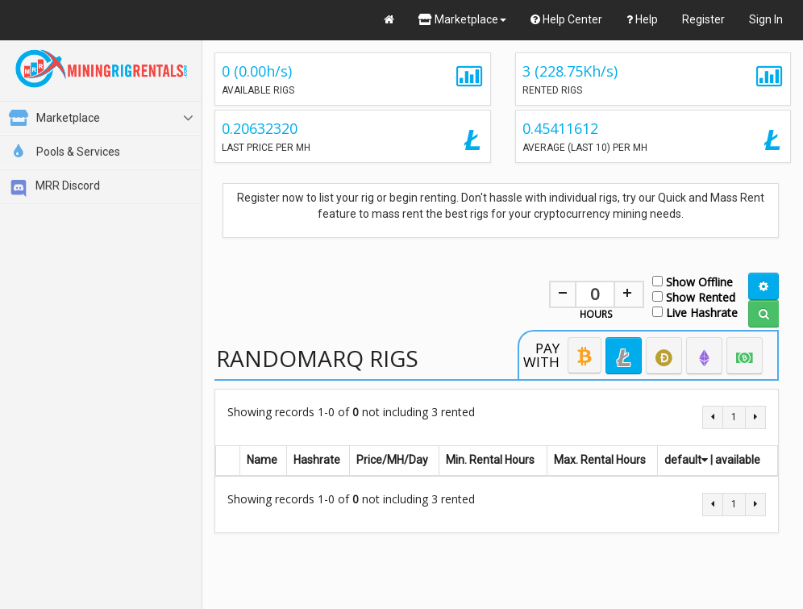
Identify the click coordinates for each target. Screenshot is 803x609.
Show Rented (693, 296)
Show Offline (692, 281)
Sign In (766, 19)
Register (703, 19)
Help (642, 19)
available (737, 459)
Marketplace (462, 19)
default (686, 459)
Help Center (566, 19)
